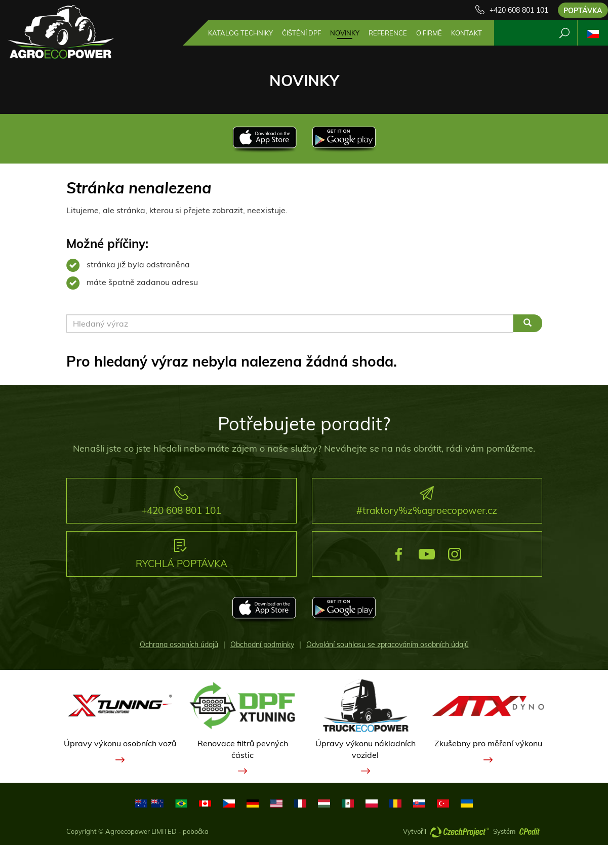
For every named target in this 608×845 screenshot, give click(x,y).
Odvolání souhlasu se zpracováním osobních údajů (387, 644)
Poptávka (582, 10)
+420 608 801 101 (519, 10)
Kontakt (466, 33)
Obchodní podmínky (262, 644)
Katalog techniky (240, 33)
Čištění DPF (301, 33)
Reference (388, 33)
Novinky (344, 33)
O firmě (429, 33)
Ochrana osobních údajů (179, 644)
